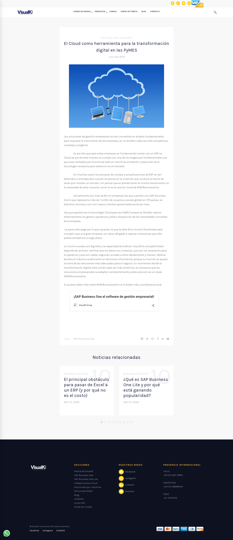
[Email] (168, 339)
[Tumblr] (158, 339)
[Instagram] (47, 530)
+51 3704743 (170, 497)
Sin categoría (123, 38)
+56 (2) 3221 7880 (173, 475)
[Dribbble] (60, 530)
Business (70, 374)
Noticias (106, 38)
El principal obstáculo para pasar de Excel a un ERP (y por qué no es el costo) (86, 387)
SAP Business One (84, 338)
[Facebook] (142, 339)
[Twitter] (147, 339)
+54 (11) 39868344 (173, 486)
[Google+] (153, 339)
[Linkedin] (162, 339)
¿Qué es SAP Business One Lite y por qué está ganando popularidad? (145, 387)
